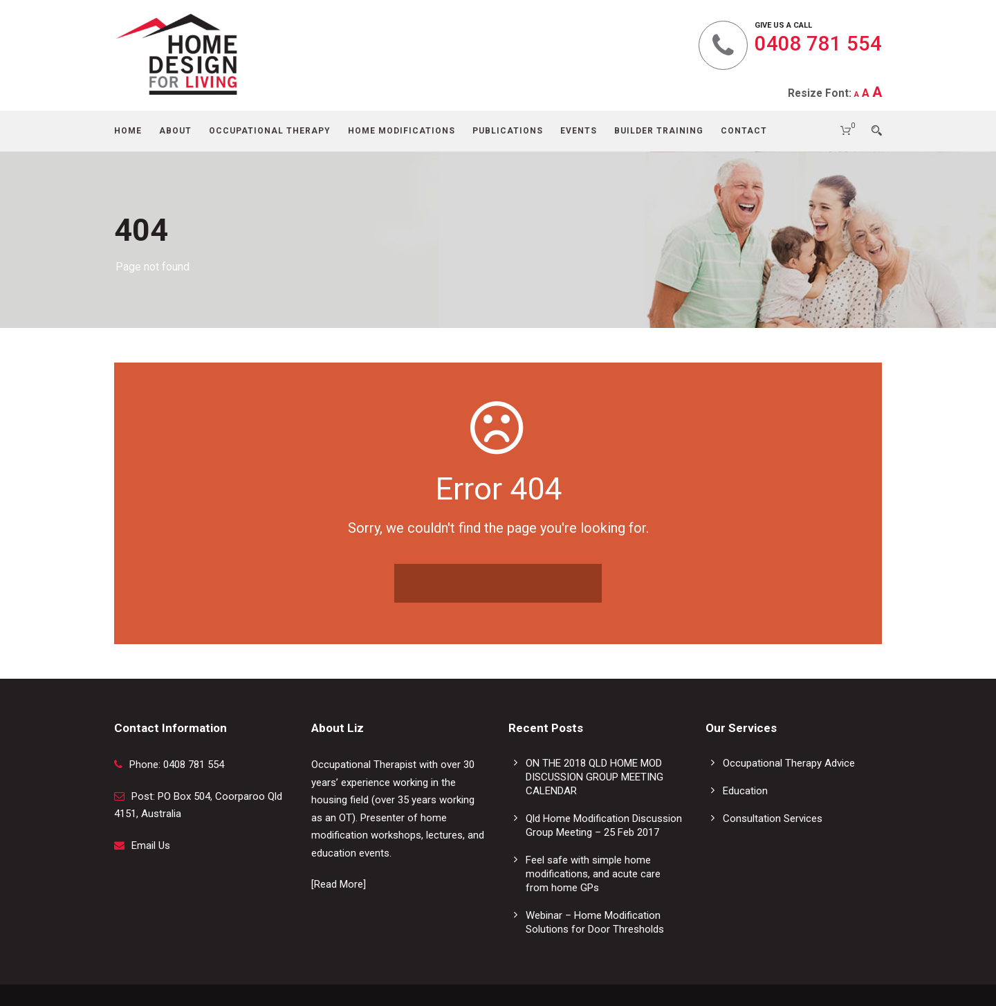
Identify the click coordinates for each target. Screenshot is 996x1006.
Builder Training (658, 131)
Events (578, 131)
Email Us (150, 845)
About (175, 131)
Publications (507, 131)
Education (745, 791)
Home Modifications (401, 131)
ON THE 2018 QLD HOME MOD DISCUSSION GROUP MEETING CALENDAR (594, 777)
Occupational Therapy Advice (789, 763)
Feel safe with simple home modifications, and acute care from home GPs (593, 874)
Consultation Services (772, 818)
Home (128, 131)
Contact (744, 131)
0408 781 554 (818, 43)
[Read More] (338, 884)
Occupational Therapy (270, 131)
